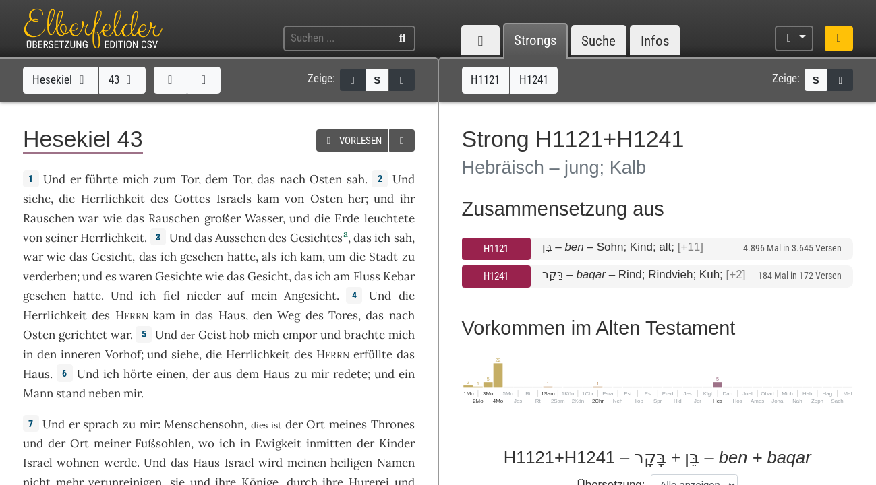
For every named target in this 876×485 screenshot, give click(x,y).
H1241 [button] (533, 79)
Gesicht (111, 256)
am (342, 276)
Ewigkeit (278, 443)
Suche (598, 40)
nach (292, 179)
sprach (101, 424)
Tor (189, 179)
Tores (343, 315)
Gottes (192, 198)
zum (164, 179)
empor (300, 334)
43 (122, 79)
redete (350, 373)
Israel (38, 462)
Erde (346, 218)
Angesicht (310, 295)
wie (214, 276)
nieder (204, 295)
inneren (81, 354)
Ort (315, 424)
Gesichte (178, 276)
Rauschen (48, 218)
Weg (288, 315)
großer (222, 218)
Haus (231, 315)
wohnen (78, 462)
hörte (137, 373)
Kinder (397, 443)
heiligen (351, 462)
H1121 (496, 249)
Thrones (393, 424)
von (294, 198)
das (266, 179)
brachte (364, 334)
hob (239, 334)
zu (300, 373)
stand (71, 393)
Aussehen (240, 237)
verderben (50, 276)
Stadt (383, 256)
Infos (655, 40)
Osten (326, 179)
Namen (396, 462)
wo (206, 443)
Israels (234, 198)
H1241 (496, 276)
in (185, 315)
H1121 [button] (485, 79)
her (357, 198)
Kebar (399, 276)
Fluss (366, 276)
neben (104, 393)
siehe (37, 198)
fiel (171, 295)
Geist (212, 334)
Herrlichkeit (113, 198)
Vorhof (123, 354)
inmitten (329, 443)
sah (356, 179)
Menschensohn (204, 424)
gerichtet (83, 334)
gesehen (201, 256)
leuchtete (389, 218)
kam (268, 198)
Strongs (535, 40)
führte (101, 179)
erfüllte (372, 354)
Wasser (264, 218)
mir (320, 373)
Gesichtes (316, 237)
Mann (38, 393)
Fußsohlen (163, 443)
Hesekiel (60, 79)
